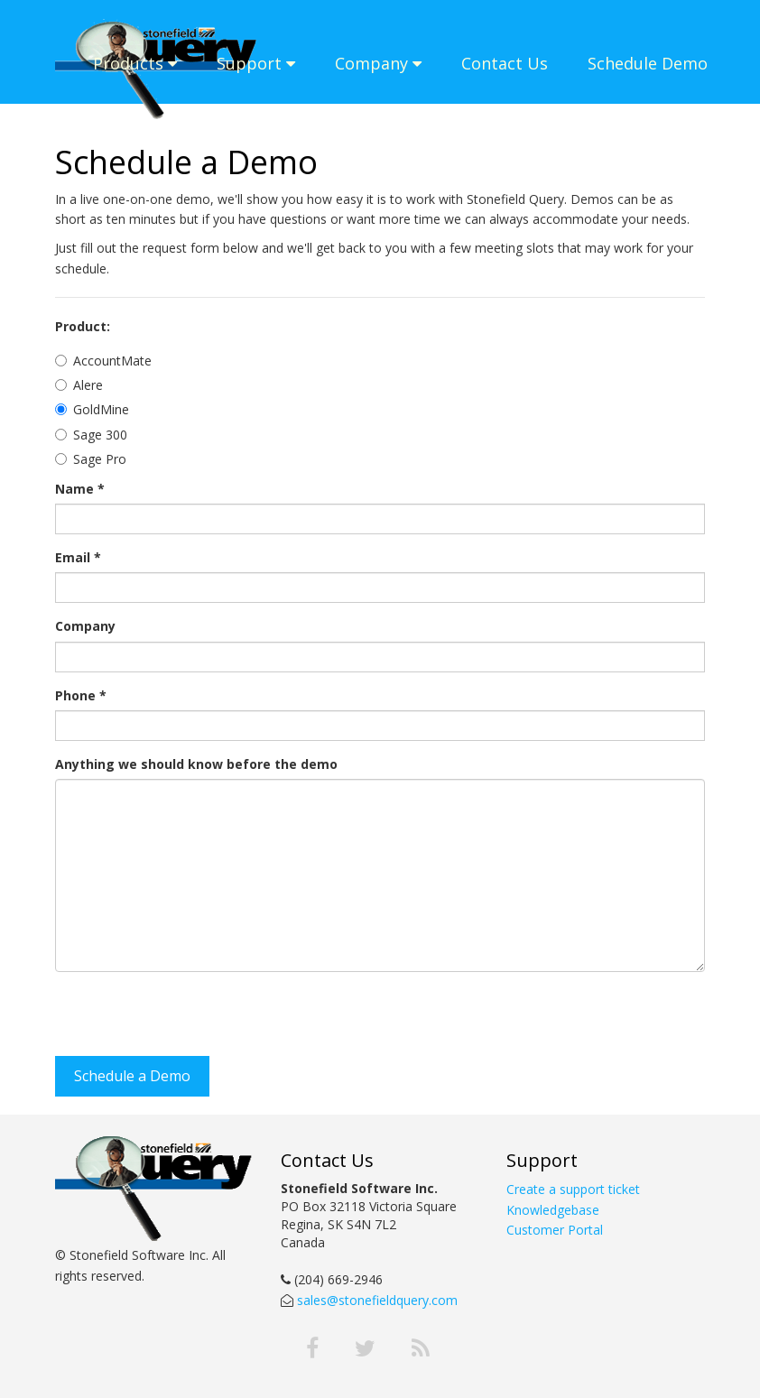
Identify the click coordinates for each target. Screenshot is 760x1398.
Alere (88, 384)
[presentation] (192, 1021)
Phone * (81, 695)
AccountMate (112, 360)
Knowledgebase (552, 1209)
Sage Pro (99, 459)
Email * (78, 557)
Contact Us (504, 63)
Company (378, 63)
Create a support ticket (573, 1189)
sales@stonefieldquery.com (375, 1300)
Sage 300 (100, 434)
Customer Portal (554, 1229)
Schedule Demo (648, 63)
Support (256, 63)
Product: (82, 326)
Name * (80, 488)
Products (135, 63)
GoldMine (101, 409)
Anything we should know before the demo (196, 764)
